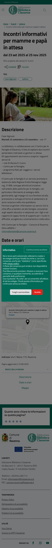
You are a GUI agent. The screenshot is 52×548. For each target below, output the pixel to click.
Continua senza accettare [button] (36, 249)
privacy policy (13, 263)
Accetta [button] (37, 292)
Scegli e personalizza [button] (20, 292)
